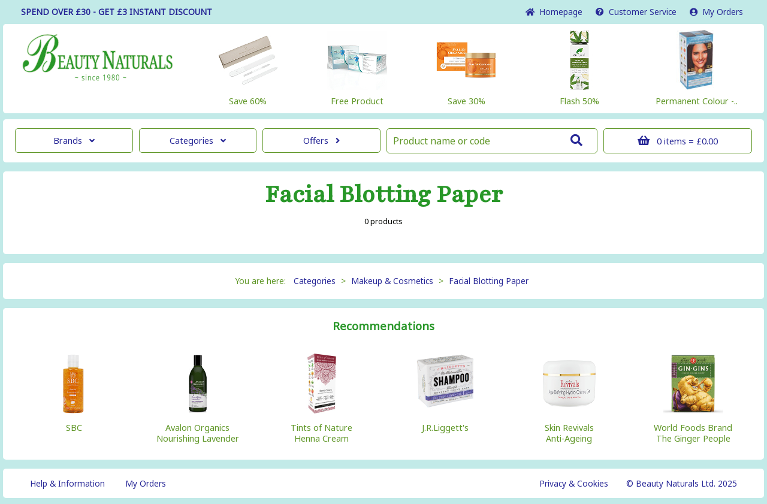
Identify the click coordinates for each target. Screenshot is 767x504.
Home (554, 11)
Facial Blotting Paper (489, 280)
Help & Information (67, 483)
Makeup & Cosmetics (392, 280)
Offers (321, 140)
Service (636, 11)
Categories (198, 140)
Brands (74, 140)
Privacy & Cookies (573, 483)
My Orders (716, 11)
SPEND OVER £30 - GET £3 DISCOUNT (116, 11)
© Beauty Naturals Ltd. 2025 (681, 483)
